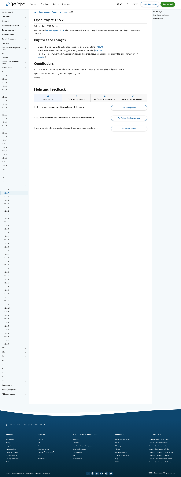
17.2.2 (4, 111)
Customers (41, 446)
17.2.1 (4, 115)
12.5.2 (6, 211)
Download (76, 442)
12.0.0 (6, 344)
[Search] (128, 4)
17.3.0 (4, 100)
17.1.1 (4, 133)
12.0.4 (6, 329)
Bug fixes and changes (161, 15)
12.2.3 (6, 268)
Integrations (10, 446)
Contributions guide (9, 39)
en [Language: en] (120, 4)
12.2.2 (6, 272)
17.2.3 (4, 108)
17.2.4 (4, 104)
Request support (129, 128)
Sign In (135, 4)
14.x (3, 177)
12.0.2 (6, 337)
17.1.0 (4, 136)
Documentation (44, 12)
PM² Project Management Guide (11, 49)
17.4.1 (4, 79)
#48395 (41, 57)
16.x (3, 169)
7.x (3, 364)
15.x (3, 173)
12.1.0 (6, 304)
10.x (3, 352)
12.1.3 (6, 294)
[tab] (48, 98)
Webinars (118, 462)
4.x (3, 376)
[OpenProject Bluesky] (111, 473)
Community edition (12, 452)
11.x (3, 348)
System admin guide (9, 30)
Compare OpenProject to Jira (158, 442)
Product (33, 4)
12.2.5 (6, 261)
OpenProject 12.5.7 (55, 30)
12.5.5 (6, 200)
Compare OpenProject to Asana (159, 446)
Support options (11, 449)
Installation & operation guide (82, 446)
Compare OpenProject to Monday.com (161, 452)
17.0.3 (4, 154)
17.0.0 (4, 165)
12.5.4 (6, 204)
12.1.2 (6, 297)
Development (7, 385)
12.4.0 (6, 240)
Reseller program (43, 449)
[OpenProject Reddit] (106, 473)
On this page (157, 12)
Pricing (8, 442)
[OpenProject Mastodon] (92, 473)
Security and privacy (9, 390)
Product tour (10, 439)
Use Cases (5, 43)
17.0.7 (4, 140)
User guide (6, 17)
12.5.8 (6, 189)
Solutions (45, 4)
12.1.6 (6, 283)
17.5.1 (4, 72)
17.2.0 (4, 118)
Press (39, 455)
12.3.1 (6, 254)
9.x (3, 356)
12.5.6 (6, 197)
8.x (3, 360)
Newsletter (41, 458)
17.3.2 (4, 93)
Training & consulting (122, 455)
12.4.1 (6, 236)
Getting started (7, 12)
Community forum (121, 452)
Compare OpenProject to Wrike (159, 455)
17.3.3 (4, 90)
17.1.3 (4, 126)
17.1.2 (4, 129)
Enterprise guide (8, 34)
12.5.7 (6, 193)
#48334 (98, 51)
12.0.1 (6, 340)
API (74, 455)
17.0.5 (4, 147)
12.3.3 (6, 247)
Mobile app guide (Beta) (10, 25)
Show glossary (129, 108)
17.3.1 (4, 97)
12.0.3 (6, 333)
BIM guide (5, 21)
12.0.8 (6, 315)
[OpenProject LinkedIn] (97, 473)
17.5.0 (4, 75)
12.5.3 (6, 207)
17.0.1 (4, 162)
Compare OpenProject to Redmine (160, 462)
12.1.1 (6, 301)
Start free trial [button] (168, 4)
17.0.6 (4, 144)
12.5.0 (6, 218)
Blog (116, 458)
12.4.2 (6, 232)
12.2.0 (6, 279)
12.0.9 (6, 312)
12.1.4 (6, 290)
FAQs (117, 442)
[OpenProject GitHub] (88, 473)
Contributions (158, 18)
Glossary (5, 57)
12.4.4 (6, 225)
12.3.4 (6, 243)
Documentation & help (122, 439)
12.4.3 (6, 229)
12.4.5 (6, 222)
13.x (3, 181)
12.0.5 (6, 326)
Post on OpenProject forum (129, 118)
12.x (3, 185)
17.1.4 (4, 122)
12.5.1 (6, 214)
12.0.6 (6, 322)
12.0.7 (6, 319)
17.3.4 (4, 86)
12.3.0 (6, 258)
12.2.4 (6, 265)
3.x (3, 381)
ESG (39, 442)
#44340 (99, 47)
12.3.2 (6, 250)
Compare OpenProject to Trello (159, 449)
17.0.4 (4, 151)
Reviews (8, 462)
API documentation (9, 394)
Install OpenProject (150, 4)
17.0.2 (4, 158)
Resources (66, 4)
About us (40, 439)
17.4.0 (4, 83)
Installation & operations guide (10, 62)
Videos (117, 449)
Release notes (7, 67)
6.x (3, 368)
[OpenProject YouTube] (101, 473)
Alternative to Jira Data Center (159, 439)
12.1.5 (6, 286)
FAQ (3, 53)
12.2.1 (6, 276)
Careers (40, 452)
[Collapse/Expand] (25, 12)
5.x (3, 372)
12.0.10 (7, 308)
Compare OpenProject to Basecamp (160, 458)
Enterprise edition (11, 455)
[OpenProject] (35, 12)
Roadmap (76, 439)
